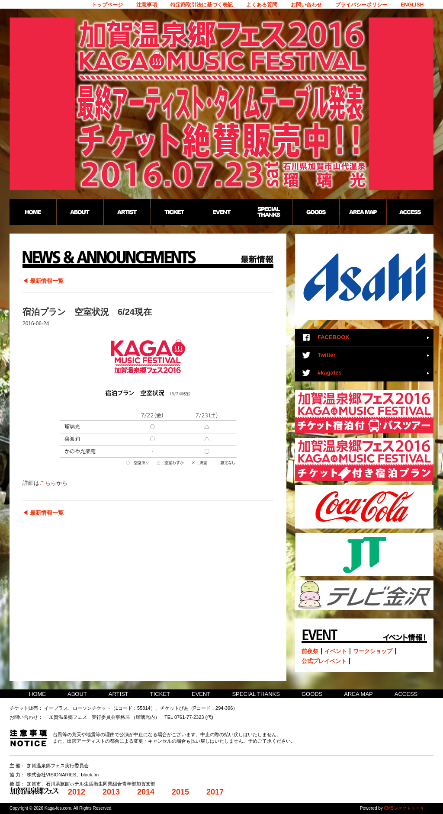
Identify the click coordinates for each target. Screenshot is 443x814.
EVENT (201, 694)
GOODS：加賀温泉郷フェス (315, 212)
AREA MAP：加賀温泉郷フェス (362, 212)
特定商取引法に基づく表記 (201, 5)
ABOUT (77, 694)
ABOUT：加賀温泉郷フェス (79, 212)
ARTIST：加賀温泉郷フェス (127, 212)
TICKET (160, 694)
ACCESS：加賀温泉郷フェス (409, 212)
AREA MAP (358, 694)
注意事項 (146, 5)
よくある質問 (261, 5)
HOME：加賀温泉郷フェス (33, 212)
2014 (145, 792)
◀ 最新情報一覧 (43, 281)
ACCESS (406, 694)
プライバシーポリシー (361, 5)
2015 (180, 792)
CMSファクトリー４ (404, 808)
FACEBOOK (334, 337)
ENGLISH (412, 5)
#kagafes (330, 372)
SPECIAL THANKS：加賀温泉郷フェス (268, 212)
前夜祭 (310, 651)
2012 (76, 792)
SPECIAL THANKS (256, 694)
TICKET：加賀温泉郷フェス (174, 212)
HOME (37, 694)
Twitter (327, 355)
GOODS (312, 694)
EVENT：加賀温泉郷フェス (221, 212)
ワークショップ (372, 651)
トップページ (107, 5)
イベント (335, 651)
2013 (111, 792)
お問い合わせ (306, 5)
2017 (215, 792)
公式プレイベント (324, 661)
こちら (47, 483)
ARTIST (118, 694)
